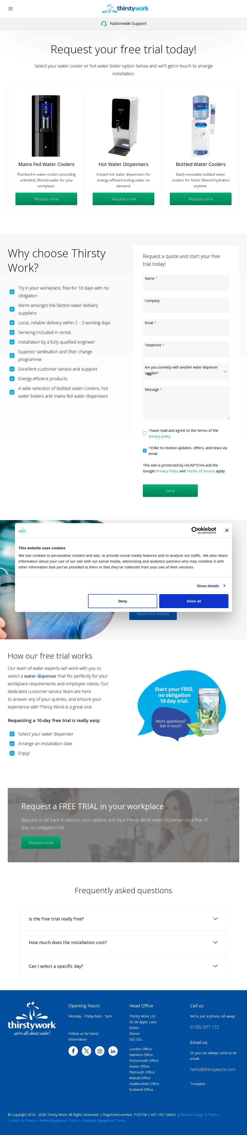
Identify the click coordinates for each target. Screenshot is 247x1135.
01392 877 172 (204, 1027)
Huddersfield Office (144, 1083)
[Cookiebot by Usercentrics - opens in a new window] (195, 530)
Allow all (193, 601)
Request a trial (46, 198)
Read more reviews (153, 613)
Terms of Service (200, 470)
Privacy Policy (167, 470)
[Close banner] (226, 530)
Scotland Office (141, 1089)
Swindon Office (141, 1054)
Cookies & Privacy (22, 1120)
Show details (208, 586)
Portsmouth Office (143, 1060)
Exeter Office (139, 1066)
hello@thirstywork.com (212, 1069)
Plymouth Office (142, 1072)
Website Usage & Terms (199, 1114)
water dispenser (40, 676)
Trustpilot (197, 1083)
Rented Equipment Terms (59, 1120)
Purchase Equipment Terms (103, 1120)
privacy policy (160, 436)
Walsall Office (140, 1078)
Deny (122, 601)
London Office (140, 1049)
